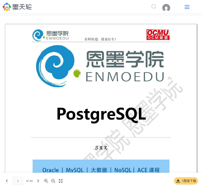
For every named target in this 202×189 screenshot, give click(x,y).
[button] (187, 7)
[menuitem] (169, 8)
